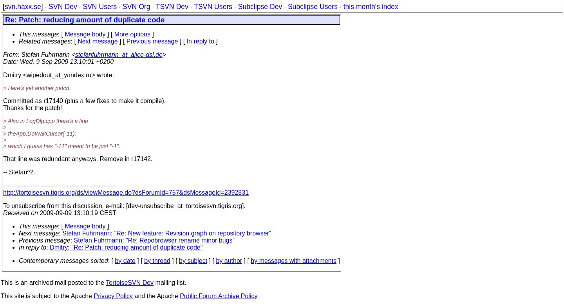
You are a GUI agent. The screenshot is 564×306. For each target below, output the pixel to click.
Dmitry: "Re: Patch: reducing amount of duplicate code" (126, 247)
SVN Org (136, 7)
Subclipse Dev (260, 7)
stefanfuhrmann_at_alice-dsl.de (119, 54)
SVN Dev (63, 7)
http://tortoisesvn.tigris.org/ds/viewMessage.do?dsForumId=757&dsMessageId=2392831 (126, 192)
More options (132, 34)
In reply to (200, 41)
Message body (85, 34)
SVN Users (100, 7)
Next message (98, 41)
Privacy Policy (113, 296)
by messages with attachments (293, 260)
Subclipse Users (313, 7)
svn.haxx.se (23, 7)
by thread (157, 260)
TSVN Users (213, 7)
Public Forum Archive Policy (218, 296)
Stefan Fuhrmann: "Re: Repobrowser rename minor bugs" (154, 240)
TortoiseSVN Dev (130, 282)
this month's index (370, 7)
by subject (193, 260)
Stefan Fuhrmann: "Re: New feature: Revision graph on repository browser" (166, 233)
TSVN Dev (172, 7)
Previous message (152, 41)
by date (125, 260)
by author (229, 260)
